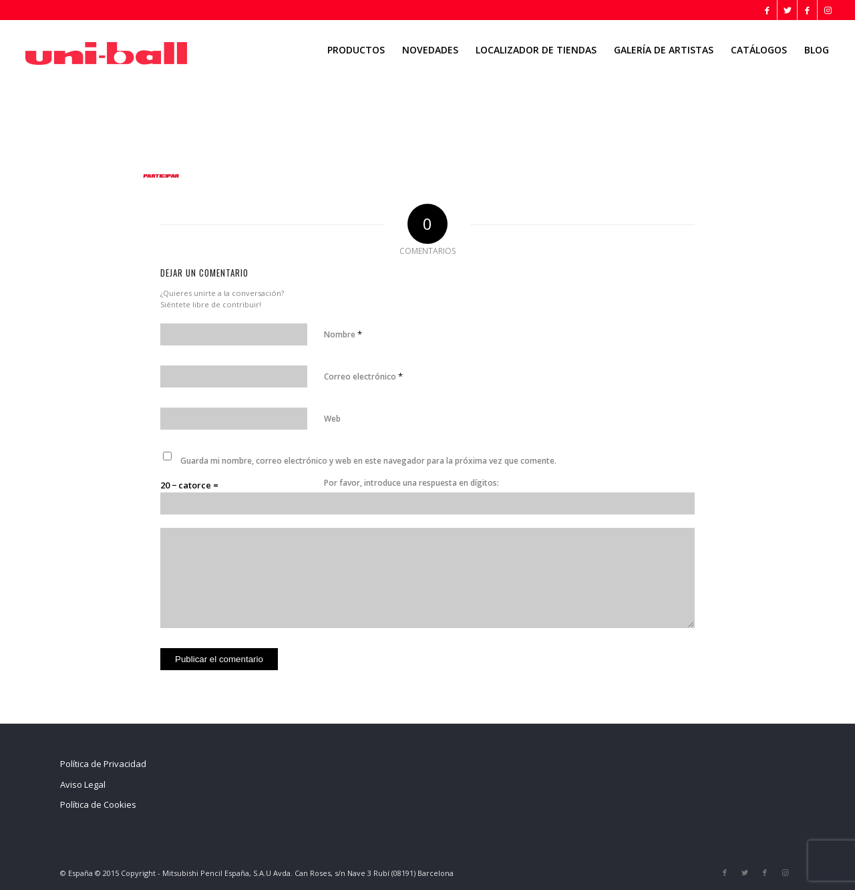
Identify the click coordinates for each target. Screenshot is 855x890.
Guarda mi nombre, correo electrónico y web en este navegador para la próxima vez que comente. (368, 460)
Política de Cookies (98, 804)
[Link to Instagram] (828, 10)
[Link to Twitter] (787, 10)
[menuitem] (356, 50)
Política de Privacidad (103, 764)
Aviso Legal (83, 784)
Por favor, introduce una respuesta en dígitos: (411, 482)
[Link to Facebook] (767, 10)
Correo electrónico (363, 376)
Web (332, 418)
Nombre (343, 334)
